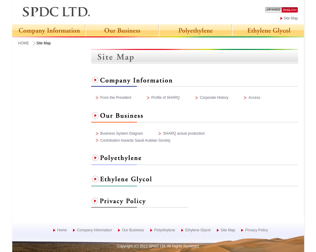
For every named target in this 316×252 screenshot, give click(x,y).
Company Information (94, 230)
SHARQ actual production (184, 133)
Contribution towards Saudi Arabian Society (135, 140)
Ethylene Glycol (197, 230)
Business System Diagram (121, 133)
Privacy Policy (256, 230)
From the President (115, 97)
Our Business (133, 230)
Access (254, 97)
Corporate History (214, 97)
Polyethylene (164, 230)
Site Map (290, 18)
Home (62, 230)
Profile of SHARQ (165, 97)
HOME (23, 43)
